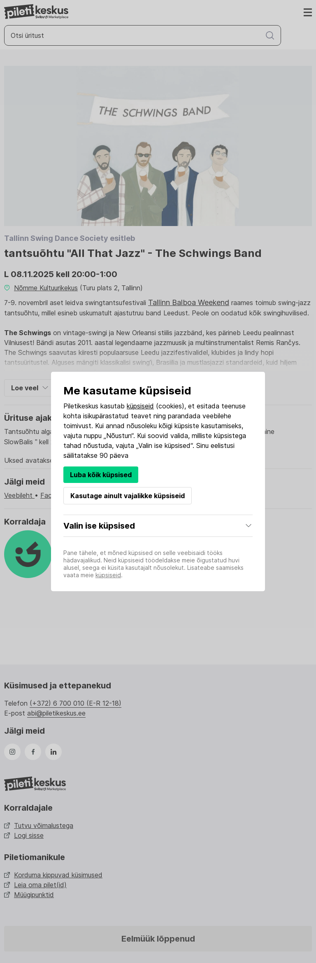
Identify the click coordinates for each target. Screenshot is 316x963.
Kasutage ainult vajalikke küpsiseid (127, 496)
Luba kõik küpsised (101, 475)
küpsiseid (140, 406)
